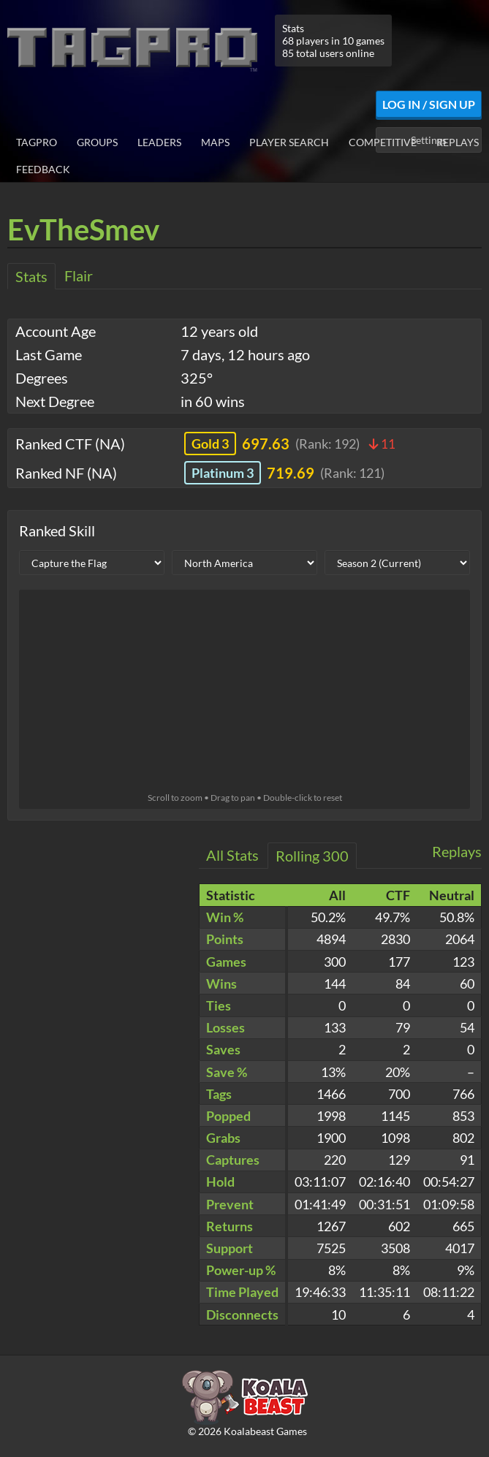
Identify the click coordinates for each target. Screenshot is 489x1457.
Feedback (43, 169)
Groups (97, 142)
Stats (31, 276)
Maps (215, 142)
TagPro (36, 142)
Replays (457, 142)
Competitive (383, 142)
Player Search (289, 142)
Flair (78, 275)
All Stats (232, 855)
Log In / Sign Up (428, 104)
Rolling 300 (312, 855)
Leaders (159, 142)
